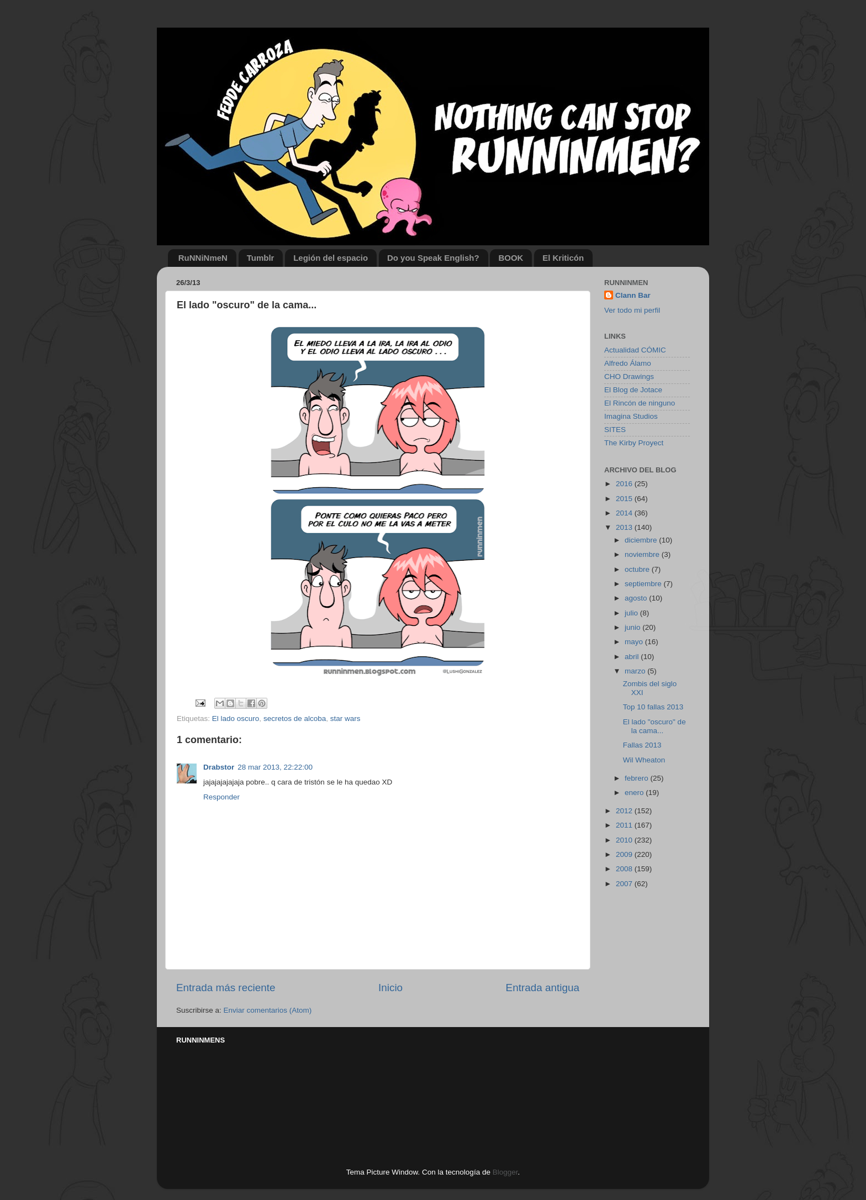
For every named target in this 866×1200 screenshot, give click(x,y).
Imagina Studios (631, 416)
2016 (625, 484)
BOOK (510, 257)
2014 (625, 513)
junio (633, 627)
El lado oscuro (236, 718)
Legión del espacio (330, 257)
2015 (625, 498)
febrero (638, 778)
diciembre (642, 540)
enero (635, 792)
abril (633, 656)
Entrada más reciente (226, 987)
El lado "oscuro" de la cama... (654, 726)
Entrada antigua (542, 987)
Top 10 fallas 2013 (653, 707)
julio (632, 613)
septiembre (644, 584)
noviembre (643, 554)
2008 (625, 869)
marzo (636, 671)
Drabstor (218, 767)
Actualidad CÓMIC (635, 350)
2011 (625, 825)
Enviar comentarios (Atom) (268, 1010)
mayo (635, 642)
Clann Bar (633, 295)
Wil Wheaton (644, 760)
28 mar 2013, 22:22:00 (275, 767)
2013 (625, 527)
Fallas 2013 (642, 745)
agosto (637, 598)
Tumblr (260, 257)
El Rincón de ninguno (639, 403)
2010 (625, 840)
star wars (345, 718)
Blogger (505, 1172)
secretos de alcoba (294, 718)
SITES (615, 429)
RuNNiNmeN (203, 257)
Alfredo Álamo (627, 363)
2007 (625, 884)
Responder (221, 797)
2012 (625, 811)
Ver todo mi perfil (632, 310)
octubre (638, 569)
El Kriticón (563, 257)
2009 (625, 854)
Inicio (390, 987)
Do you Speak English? (433, 257)
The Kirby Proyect (633, 443)
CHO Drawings (629, 376)
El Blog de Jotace (633, 390)
